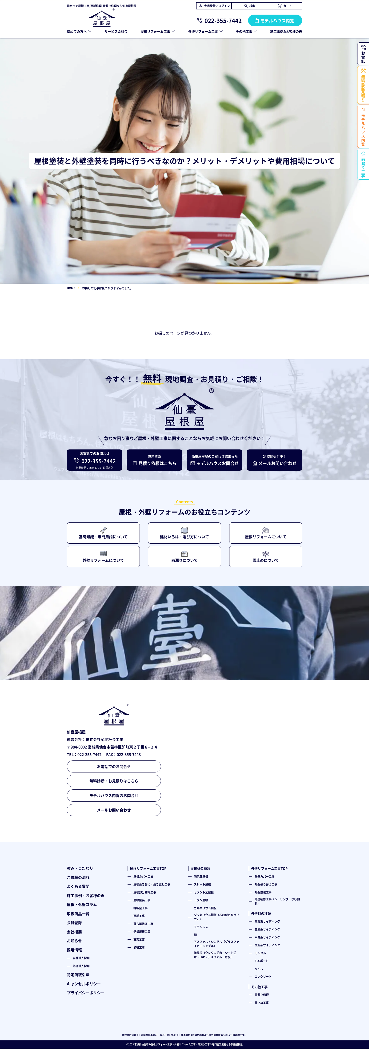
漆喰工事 (139, 947)
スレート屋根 (202, 884)
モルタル (260, 953)
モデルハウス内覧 (277, 20)
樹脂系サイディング (267, 945)
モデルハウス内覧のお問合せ (113, 795)
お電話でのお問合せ (114, 766)
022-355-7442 (223, 20)
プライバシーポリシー (85, 992)
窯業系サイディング (267, 921)
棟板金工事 (140, 908)
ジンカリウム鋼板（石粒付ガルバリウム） (216, 917)
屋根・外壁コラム (82, 904)
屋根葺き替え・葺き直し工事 (151, 884)
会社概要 (74, 931)
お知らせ (74, 940)
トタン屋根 (201, 900)
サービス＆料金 (116, 31)
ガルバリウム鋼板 (205, 908)
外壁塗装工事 (263, 892)
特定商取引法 (78, 974)
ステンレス (201, 927)
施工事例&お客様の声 (286, 31)
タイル (259, 969)
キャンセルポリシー (84, 983)
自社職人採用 (81, 958)
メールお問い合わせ (114, 810)
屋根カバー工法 (143, 876)
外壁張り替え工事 (266, 884)
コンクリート (263, 976)
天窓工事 (139, 940)
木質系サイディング (267, 937)
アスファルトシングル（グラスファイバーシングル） (216, 944)
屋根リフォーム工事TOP (148, 868)
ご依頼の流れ (78, 877)
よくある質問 (78, 886)
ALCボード (262, 961)
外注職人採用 (81, 966)
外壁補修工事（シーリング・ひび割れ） (277, 901)
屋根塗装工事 (141, 900)
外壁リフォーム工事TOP (269, 868)
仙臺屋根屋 (237, 1044)
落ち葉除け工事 (143, 924)
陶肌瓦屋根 (201, 876)
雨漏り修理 (262, 995)
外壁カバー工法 (264, 876)
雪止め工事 (262, 1003)
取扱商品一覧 (78, 913)
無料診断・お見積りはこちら (113, 781)
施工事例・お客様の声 (85, 895)
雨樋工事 (139, 916)
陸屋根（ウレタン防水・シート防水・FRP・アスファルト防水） (215, 955)
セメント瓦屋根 (204, 892)
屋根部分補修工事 (144, 892)
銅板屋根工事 (141, 932)
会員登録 (74, 922)
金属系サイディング (267, 929)
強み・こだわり (80, 868)
